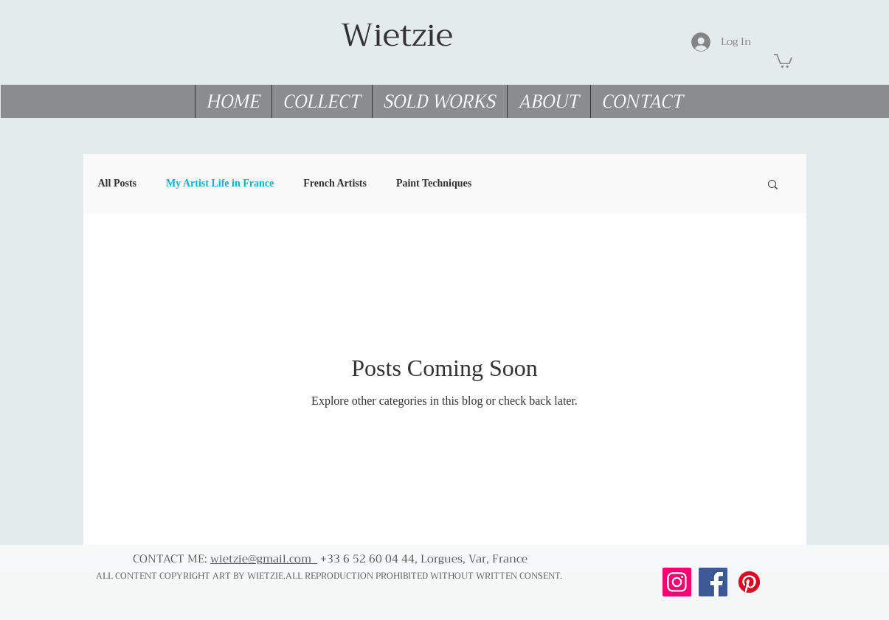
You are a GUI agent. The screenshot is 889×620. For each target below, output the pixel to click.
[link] (783, 60)
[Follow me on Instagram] (677, 582)
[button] (773, 185)
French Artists (335, 183)
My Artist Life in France (220, 183)
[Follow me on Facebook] (713, 582)
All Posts (117, 183)
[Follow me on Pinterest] (749, 582)
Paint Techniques (433, 183)
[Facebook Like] (716, 603)
